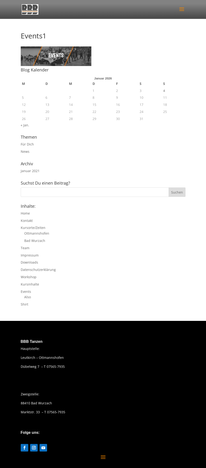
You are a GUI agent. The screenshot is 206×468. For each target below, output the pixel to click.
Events (26, 291)
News (25, 151)
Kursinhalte (30, 284)
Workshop (28, 277)
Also (27, 297)
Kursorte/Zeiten (33, 227)
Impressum (30, 255)
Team (25, 248)
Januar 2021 (30, 171)
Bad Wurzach (34, 240)
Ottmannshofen (36, 233)
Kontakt (27, 220)
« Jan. (25, 125)
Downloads (29, 262)
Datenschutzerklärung (38, 269)
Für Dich (27, 144)
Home (25, 213)
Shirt (24, 304)
